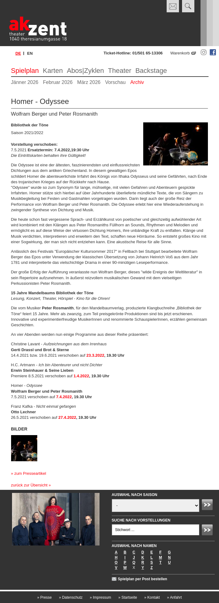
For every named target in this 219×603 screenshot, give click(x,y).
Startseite (127, 597)
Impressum (100, 597)
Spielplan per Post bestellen (142, 579)
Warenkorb (180, 53)
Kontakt (152, 597)
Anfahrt (174, 597)
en (30, 53)
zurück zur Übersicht (29, 485)
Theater (120, 70)
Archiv (137, 82)
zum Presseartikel (30, 473)
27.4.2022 (67, 417)
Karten (53, 70)
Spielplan (25, 70)
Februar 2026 (58, 82)
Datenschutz (71, 597)
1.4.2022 (81, 376)
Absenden (208, 505)
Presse (44, 597)
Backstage (151, 70)
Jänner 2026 (25, 82)
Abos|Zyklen (85, 70)
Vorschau (115, 82)
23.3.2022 (95, 355)
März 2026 (89, 82)
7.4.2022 (64, 397)
